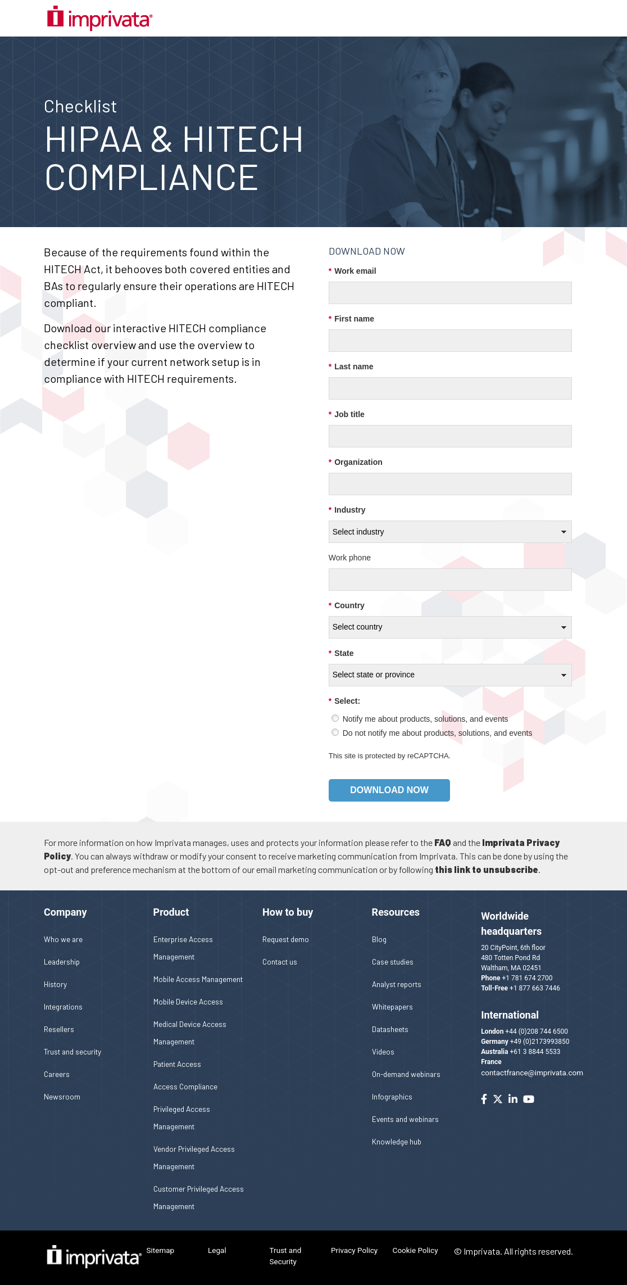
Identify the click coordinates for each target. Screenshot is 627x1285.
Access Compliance (185, 1086)
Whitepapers (392, 1006)
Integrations (63, 1006)
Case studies (393, 961)
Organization (356, 462)
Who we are (63, 939)
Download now (389, 790)
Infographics (392, 1096)
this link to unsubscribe (486, 869)
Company (65, 912)
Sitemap (161, 1250)
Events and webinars (405, 1119)
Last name (351, 367)
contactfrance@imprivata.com (532, 1072)
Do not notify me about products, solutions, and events (438, 733)
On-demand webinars (406, 1074)
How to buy (287, 912)
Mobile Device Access (188, 1001)
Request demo (285, 939)
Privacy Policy (354, 1250)
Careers (57, 1074)
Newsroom (62, 1096)
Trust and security (72, 1051)
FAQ (442, 842)
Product (171, 912)
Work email (352, 271)
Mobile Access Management (198, 979)
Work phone (350, 557)
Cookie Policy (415, 1250)
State (341, 653)
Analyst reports (396, 984)
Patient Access (177, 1064)
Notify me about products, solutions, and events (425, 718)
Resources (396, 912)
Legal (217, 1250)
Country (347, 605)
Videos (383, 1051)
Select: (344, 701)
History (55, 984)
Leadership (62, 961)
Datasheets (390, 1029)
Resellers (59, 1029)
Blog (379, 939)
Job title (347, 414)
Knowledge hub (396, 1141)
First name (351, 319)
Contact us (279, 961)
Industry (347, 510)
